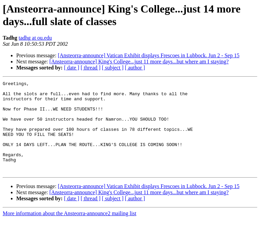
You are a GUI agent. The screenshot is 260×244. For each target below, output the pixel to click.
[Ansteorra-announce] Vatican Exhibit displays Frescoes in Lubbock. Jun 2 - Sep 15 (148, 55)
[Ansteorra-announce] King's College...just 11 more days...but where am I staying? (139, 61)
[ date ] (71, 67)
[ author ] (135, 67)
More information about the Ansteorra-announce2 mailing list (69, 232)
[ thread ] (91, 67)
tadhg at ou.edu (35, 38)
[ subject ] (113, 67)
